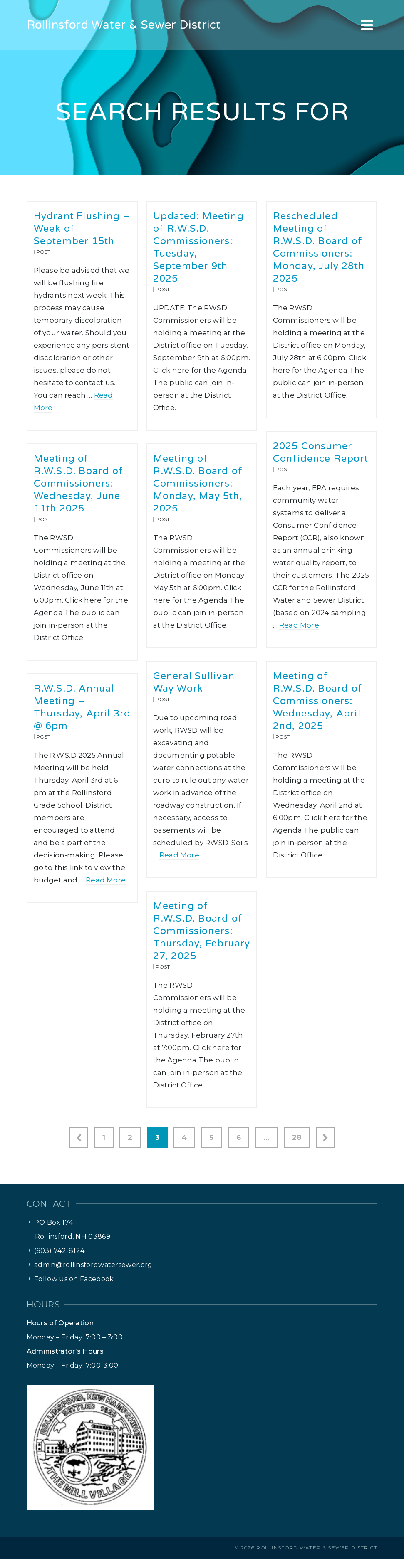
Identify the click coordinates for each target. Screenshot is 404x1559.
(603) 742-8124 (59, 1251)
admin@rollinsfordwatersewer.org (93, 1265)
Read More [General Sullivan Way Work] (179, 855)
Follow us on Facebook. (74, 1279)
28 (297, 1137)
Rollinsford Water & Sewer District (316, 1547)
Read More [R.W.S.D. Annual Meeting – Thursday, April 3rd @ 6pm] (106, 880)
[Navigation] (367, 25)
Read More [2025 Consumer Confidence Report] (299, 625)
